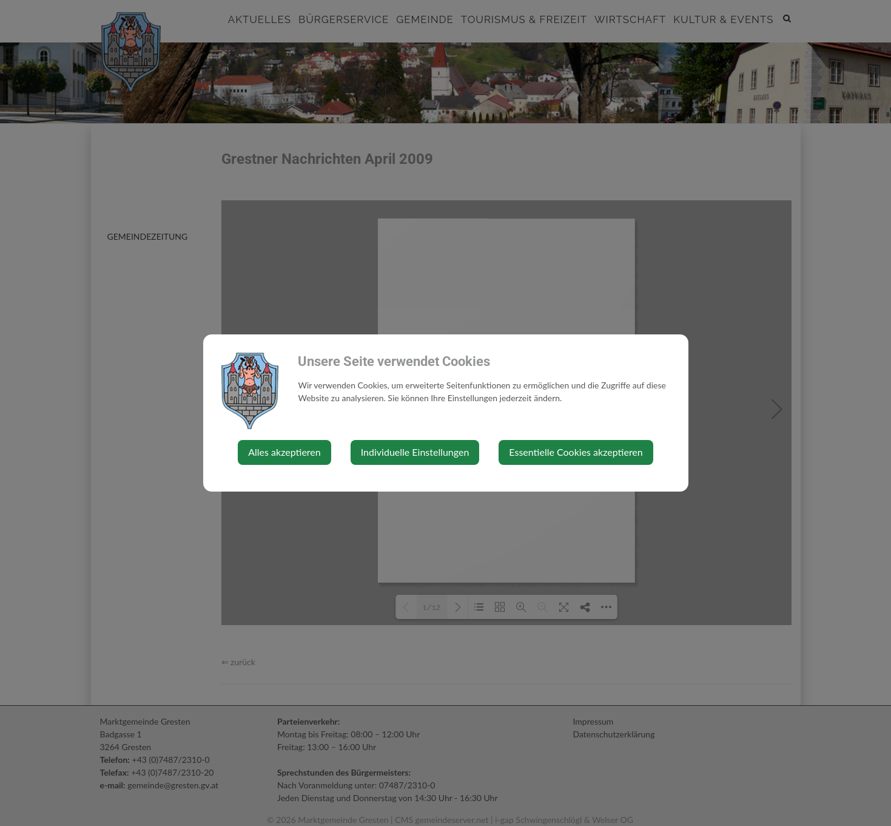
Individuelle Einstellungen (415, 452)
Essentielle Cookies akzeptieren (575, 452)
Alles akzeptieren (284, 452)
